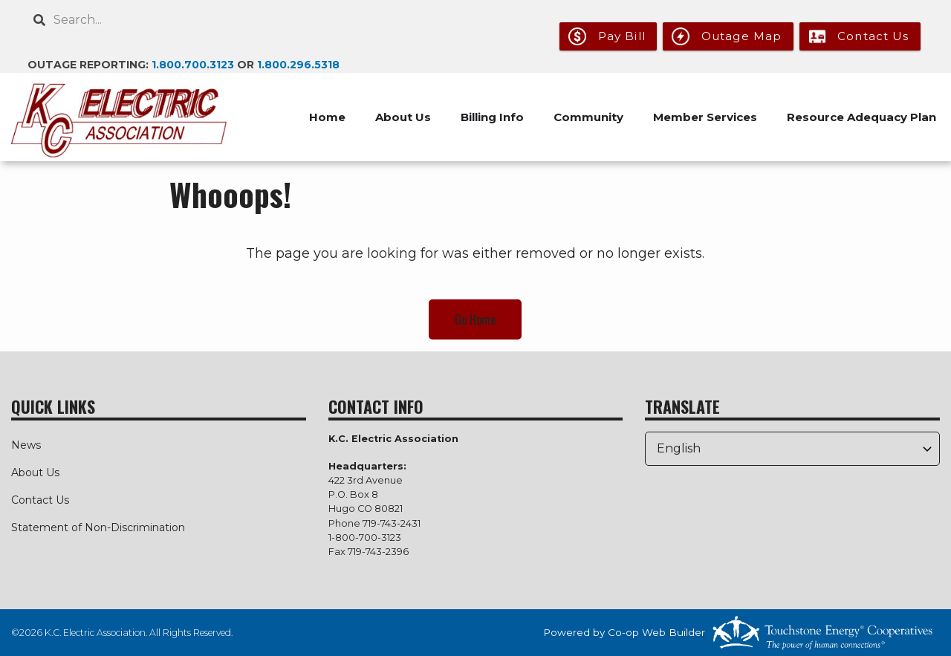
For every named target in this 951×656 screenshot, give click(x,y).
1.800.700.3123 (193, 64)
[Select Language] (792, 449)
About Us (35, 472)
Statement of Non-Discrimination (98, 527)
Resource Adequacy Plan (861, 117)
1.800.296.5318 (298, 64)
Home (327, 117)
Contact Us (40, 500)
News (26, 445)
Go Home (475, 319)
